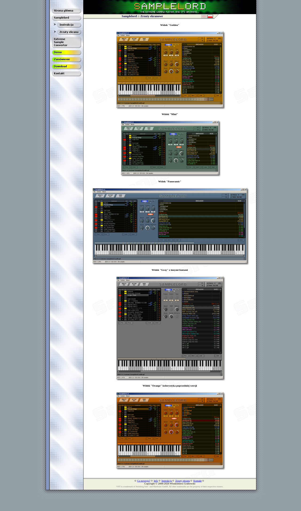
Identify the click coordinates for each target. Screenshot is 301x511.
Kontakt (197, 480)
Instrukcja (167, 480)
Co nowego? (143, 480)
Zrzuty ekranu (182, 480)
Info (156, 480)
